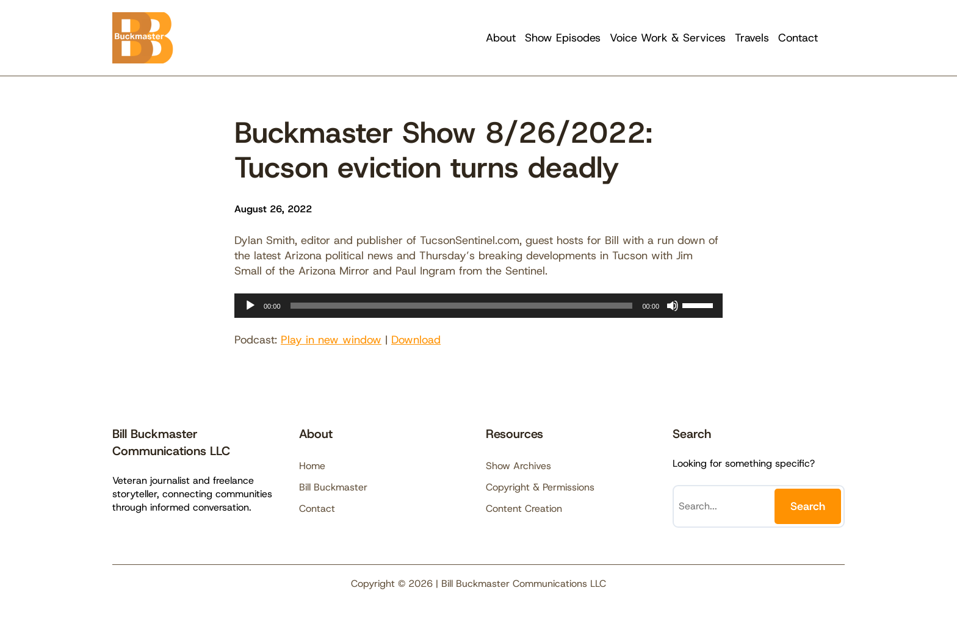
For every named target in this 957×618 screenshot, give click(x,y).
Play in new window (331, 339)
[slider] (462, 306)
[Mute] (672, 306)
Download (416, 339)
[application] (478, 305)
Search (807, 506)
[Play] (250, 306)
